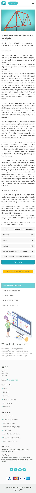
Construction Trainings (10, 441)
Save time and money (10, 305)
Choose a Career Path (10, 309)
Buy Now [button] (18, 262)
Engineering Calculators (10, 419)
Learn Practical (8, 300)
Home (5, 388)
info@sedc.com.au (12, 380)
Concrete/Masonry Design (11, 426)
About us (6, 392)
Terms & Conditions (9, 399)
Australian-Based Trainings (11, 434)
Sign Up (13, 3)
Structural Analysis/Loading (11, 437)
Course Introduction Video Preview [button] (18, 271)
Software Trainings (9, 423)
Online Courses (8, 416)
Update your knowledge (11, 295)
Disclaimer (6, 395)
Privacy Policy (7, 403)
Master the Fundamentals (12, 290)
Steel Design (7, 430)
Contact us (6, 406)
